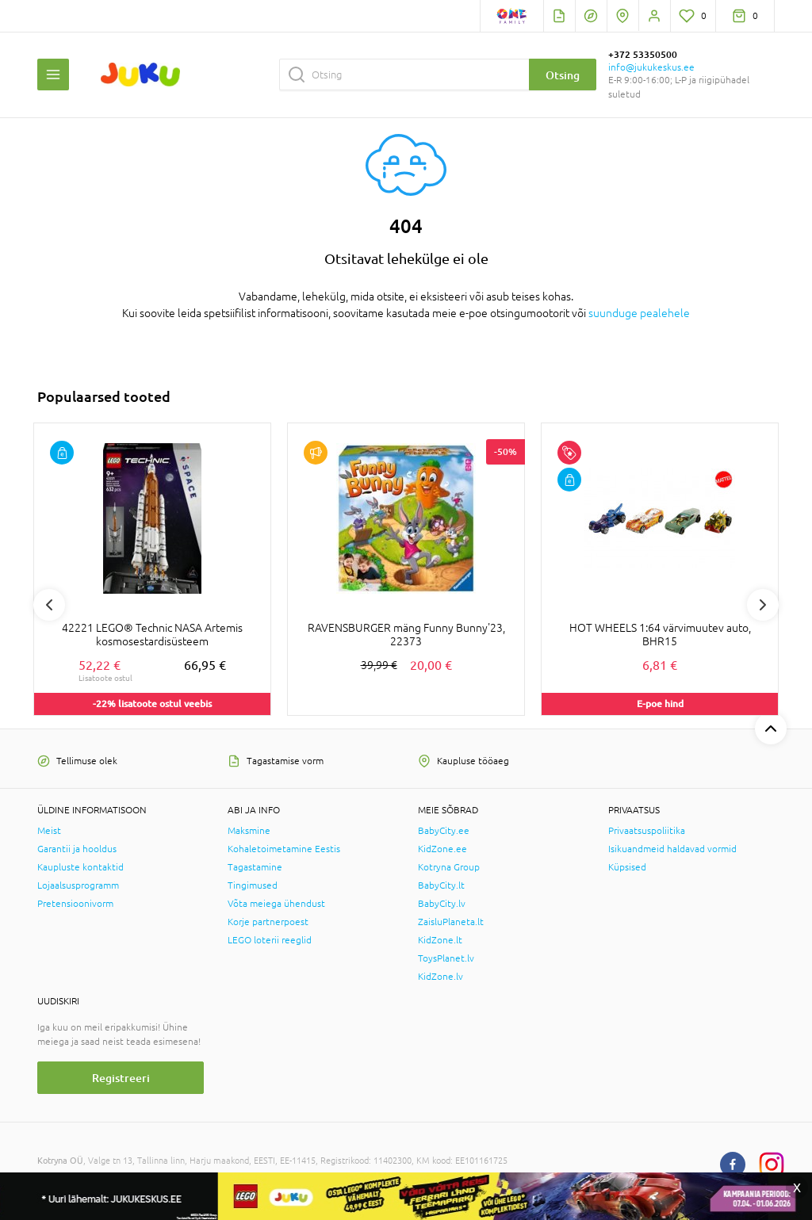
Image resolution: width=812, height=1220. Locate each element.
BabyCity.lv (441, 903)
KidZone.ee (442, 849)
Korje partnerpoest (268, 921)
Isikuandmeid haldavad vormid (672, 849)
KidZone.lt (440, 940)
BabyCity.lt (441, 885)
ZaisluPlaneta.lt (451, 921)
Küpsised (627, 867)
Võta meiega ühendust (276, 903)
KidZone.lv (440, 976)
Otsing (563, 75)
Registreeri (121, 1077)
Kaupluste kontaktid (80, 867)
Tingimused (253, 885)
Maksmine (249, 830)
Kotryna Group (449, 867)
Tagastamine (255, 867)
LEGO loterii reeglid (270, 940)
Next (763, 605)
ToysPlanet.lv (446, 958)
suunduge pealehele (639, 313)
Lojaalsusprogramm (78, 885)
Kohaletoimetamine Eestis (284, 849)
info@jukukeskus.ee (651, 67)
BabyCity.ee (443, 830)
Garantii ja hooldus (77, 849)
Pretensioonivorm (75, 903)
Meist (49, 830)
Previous (49, 605)
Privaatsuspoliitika (646, 830)
